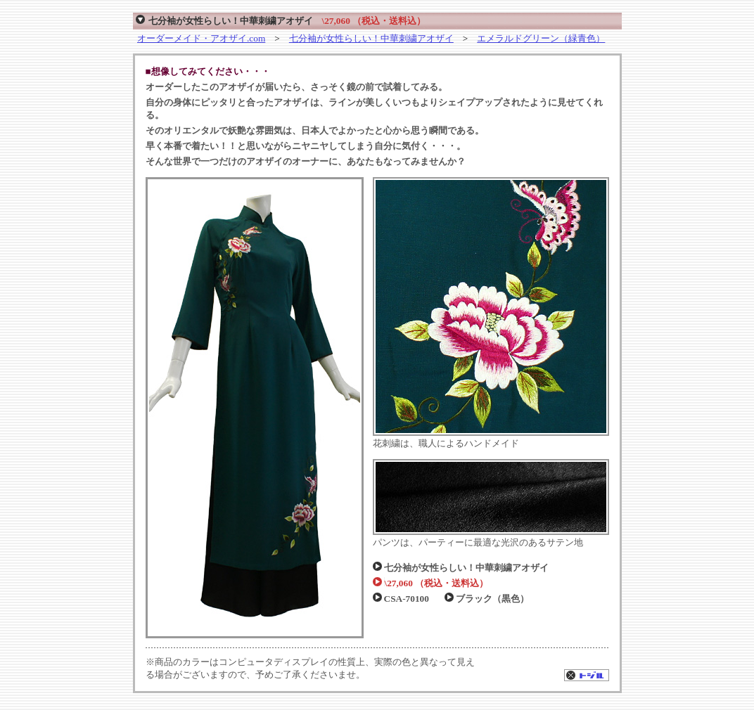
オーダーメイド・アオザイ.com (201, 38)
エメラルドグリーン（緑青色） (541, 38)
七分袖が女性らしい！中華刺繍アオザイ (371, 38)
